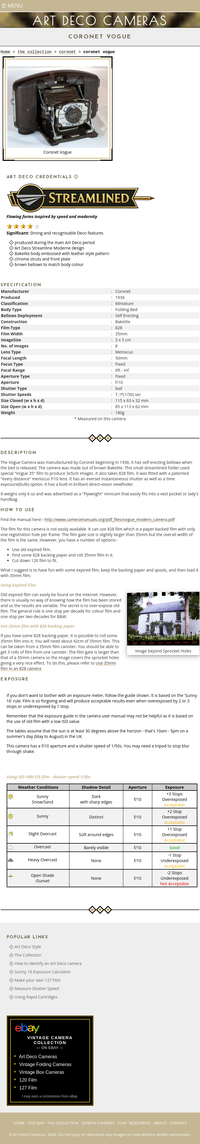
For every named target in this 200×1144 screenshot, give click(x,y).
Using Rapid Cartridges (36, 997)
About (159, 1123)
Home (5, 52)
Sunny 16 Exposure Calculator (43, 971)
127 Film (28, 1087)
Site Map (35, 1123)
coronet (67, 52)
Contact (178, 1123)
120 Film (28, 1080)
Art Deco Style (28, 946)
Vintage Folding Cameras (45, 1064)
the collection (35, 52)
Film (122, 1123)
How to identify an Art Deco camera (48, 963)
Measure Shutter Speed (37, 988)
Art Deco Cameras (38, 1056)
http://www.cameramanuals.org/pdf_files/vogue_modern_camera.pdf (109, 519)
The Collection (28, 955)
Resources (140, 1123)
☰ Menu (12, 5)
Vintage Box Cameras (41, 1072)
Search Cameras (98, 1123)
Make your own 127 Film (38, 980)
